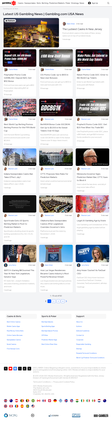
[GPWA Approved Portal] (76, 415)
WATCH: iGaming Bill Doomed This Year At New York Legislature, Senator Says (19, 273)
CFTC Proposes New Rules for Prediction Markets (54, 175)
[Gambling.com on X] (6, 382)
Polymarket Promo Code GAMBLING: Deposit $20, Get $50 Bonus (18, 77)
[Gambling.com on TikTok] (24, 382)
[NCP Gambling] (10, 415)
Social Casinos (11, 344)
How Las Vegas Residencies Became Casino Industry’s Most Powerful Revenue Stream (54, 273)
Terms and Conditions (42, 382)
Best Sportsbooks (47, 322)
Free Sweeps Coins (13, 349)
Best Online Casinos (13, 322)
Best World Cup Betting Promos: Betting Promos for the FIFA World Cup (19, 127)
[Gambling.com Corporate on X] (29, 382)
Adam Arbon (71, 24)
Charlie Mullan (13, 69)
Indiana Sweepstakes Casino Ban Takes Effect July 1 (18, 175)
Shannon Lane (49, 119)
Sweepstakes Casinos (14, 340)
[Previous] (66, 301)
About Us (79, 322)
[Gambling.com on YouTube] (10, 382)
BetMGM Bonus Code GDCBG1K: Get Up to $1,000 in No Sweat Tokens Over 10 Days (55, 127)
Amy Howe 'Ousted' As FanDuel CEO (91, 272)
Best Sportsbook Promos (50, 331)
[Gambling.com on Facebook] (15, 382)
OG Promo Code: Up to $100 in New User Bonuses (54, 76)
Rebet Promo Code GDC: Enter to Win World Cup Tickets (92, 76)
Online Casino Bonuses (14, 335)
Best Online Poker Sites (49, 344)
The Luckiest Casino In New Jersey (82, 29)
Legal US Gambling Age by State (91, 220)
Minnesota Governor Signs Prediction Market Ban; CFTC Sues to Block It (92, 177)
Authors (79, 326)
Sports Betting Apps (48, 326)
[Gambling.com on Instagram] (20, 382)
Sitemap (79, 349)
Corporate (79, 340)
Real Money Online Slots (15, 331)
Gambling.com (7, 9)
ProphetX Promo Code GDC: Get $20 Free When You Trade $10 (92, 126)
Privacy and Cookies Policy (63, 382)
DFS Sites (45, 335)
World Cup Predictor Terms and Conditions (90, 358)
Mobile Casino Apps (13, 326)
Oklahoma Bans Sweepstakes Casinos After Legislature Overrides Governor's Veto (53, 223)
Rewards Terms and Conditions (86, 353)
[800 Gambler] (101, 415)
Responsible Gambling (83, 344)
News (16, 9)
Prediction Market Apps (49, 340)
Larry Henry (12, 265)
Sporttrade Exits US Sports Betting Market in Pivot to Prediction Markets (16, 223)
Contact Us (80, 335)
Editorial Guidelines (82, 331)
